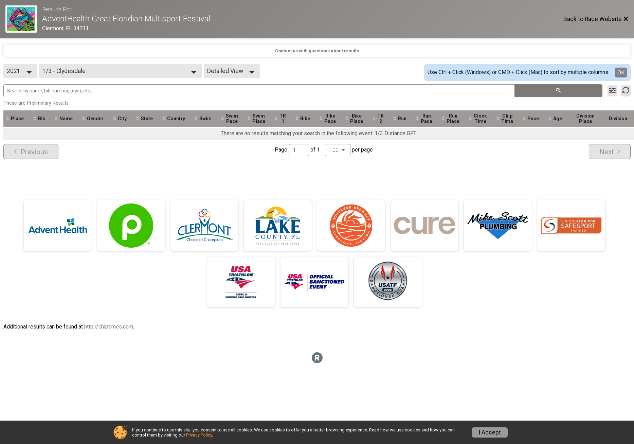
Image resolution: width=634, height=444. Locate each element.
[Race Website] (23, 19)
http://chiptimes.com (108, 326)
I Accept (489, 432)
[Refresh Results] (626, 90)
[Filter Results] (612, 90)
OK (620, 72)
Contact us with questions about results (317, 50)
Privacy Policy (199, 435)
